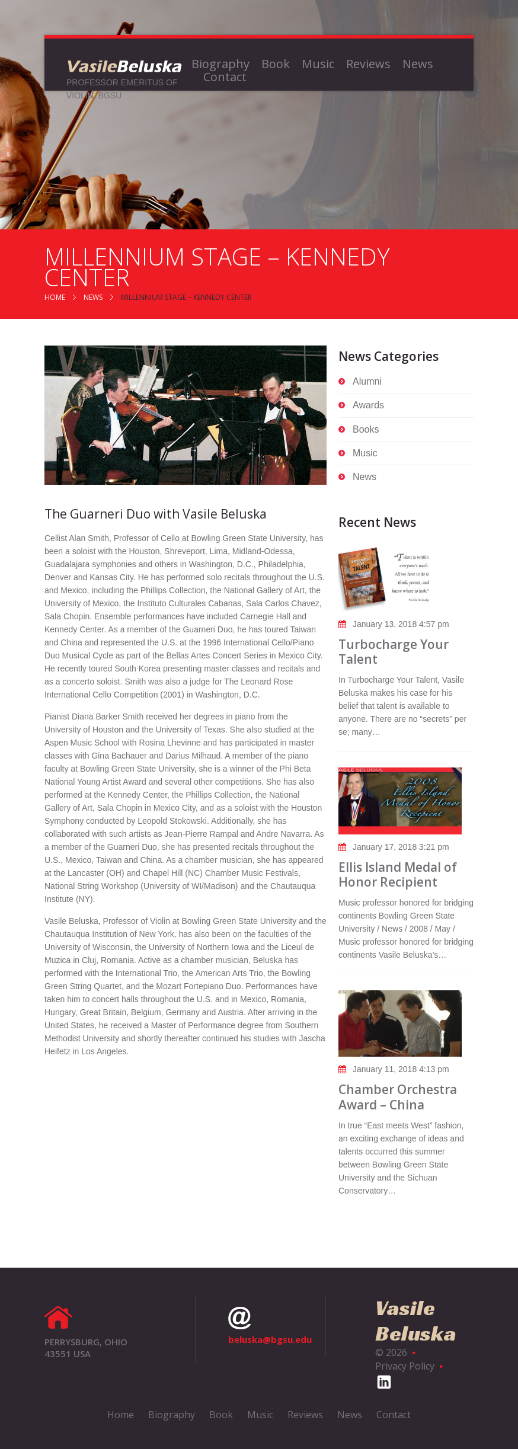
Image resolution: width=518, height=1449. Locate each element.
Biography (220, 64)
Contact (225, 77)
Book (275, 64)
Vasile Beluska (415, 1320)
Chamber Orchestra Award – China (397, 1096)
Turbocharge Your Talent (393, 651)
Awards (368, 405)
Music (318, 64)
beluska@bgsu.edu (270, 1326)
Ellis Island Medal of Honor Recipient (397, 874)
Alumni (367, 381)
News (417, 64)
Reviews (368, 64)
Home (54, 297)
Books (366, 429)
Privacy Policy (404, 1366)
